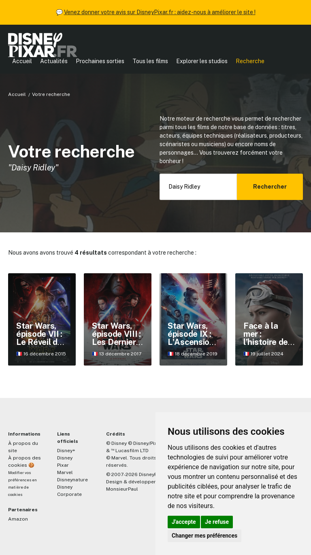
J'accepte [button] (184, 522)
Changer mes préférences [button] (204, 535)
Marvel (65, 472)
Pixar (63, 465)
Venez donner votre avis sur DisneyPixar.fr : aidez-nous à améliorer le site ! (160, 12)
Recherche (250, 61)
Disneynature (72, 480)
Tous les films (150, 61)
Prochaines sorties (100, 61)
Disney (64, 458)
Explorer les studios (202, 61)
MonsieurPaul (122, 489)
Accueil (22, 61)
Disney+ (66, 450)
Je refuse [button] (217, 522)
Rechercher (270, 186)
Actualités (54, 61)
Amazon (18, 519)
